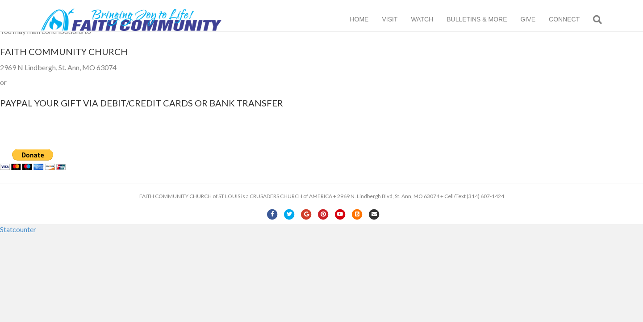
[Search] (603, 20)
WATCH (431, 19)
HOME (368, 19)
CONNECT (573, 19)
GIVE (536, 19)
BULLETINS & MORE (485, 19)
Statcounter (18, 229)
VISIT (398, 19)
